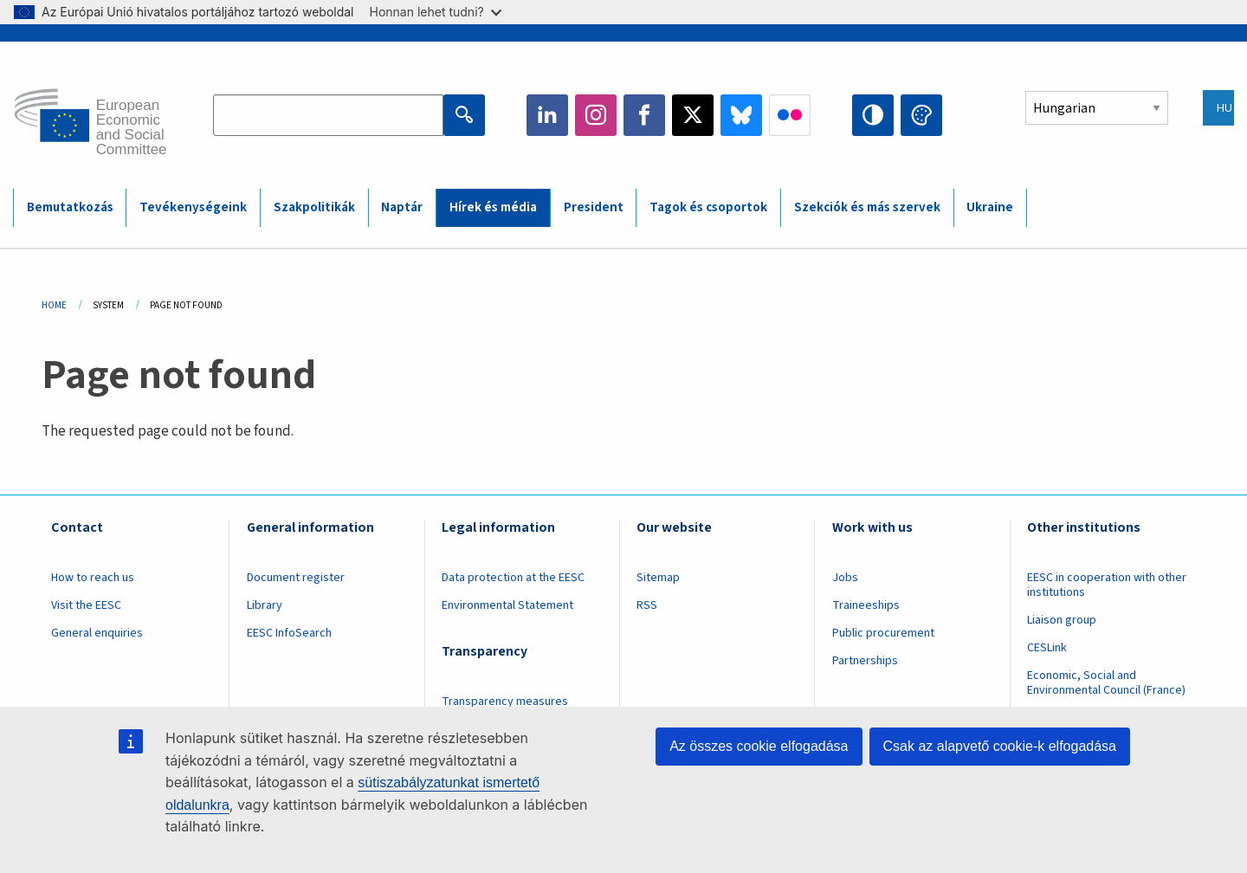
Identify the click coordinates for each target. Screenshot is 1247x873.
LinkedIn (547, 115)
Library (264, 605)
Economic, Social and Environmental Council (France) (1107, 683)
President (594, 207)
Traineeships (866, 605)
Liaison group (1061, 620)
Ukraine (989, 207)
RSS (646, 605)
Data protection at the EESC (513, 577)
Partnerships (865, 660)
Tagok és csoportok (708, 207)
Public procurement (883, 633)
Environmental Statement (507, 605)
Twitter (693, 115)
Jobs (845, 577)
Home (54, 305)
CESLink (1047, 647)
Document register (296, 577)
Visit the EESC (86, 605)
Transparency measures (505, 701)
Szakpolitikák (314, 207)
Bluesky (741, 115)
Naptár (402, 207)
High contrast (873, 115)
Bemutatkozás (70, 207)
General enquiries (97, 633)
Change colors (921, 115)
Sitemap (658, 577)
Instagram (596, 115)
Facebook (644, 115)
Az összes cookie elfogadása (758, 746)
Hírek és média (493, 207)
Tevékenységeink (193, 207)
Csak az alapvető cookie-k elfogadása (1000, 746)
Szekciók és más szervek (867, 207)
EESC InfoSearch (289, 633)
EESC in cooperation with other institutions (1106, 585)
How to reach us (92, 577)
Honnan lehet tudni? (435, 11)
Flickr (790, 115)
